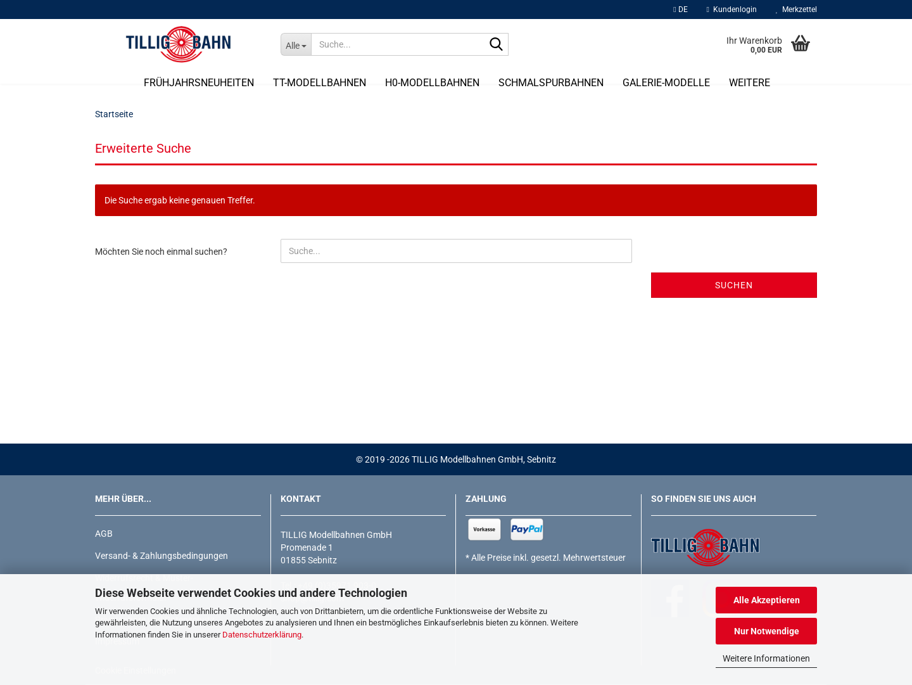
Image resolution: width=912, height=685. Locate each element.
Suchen (734, 285)
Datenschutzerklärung (261, 634)
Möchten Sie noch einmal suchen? (161, 251)
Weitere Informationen (766, 658)
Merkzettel (796, 9)
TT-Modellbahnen (319, 83)
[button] (680, 9)
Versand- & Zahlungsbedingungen (161, 556)
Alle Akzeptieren (766, 600)
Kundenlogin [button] (732, 9)
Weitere (749, 83)
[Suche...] (296, 44)
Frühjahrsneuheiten (199, 83)
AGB (104, 533)
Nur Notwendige (766, 631)
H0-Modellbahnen (432, 83)
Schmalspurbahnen (551, 83)
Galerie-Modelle (666, 83)
